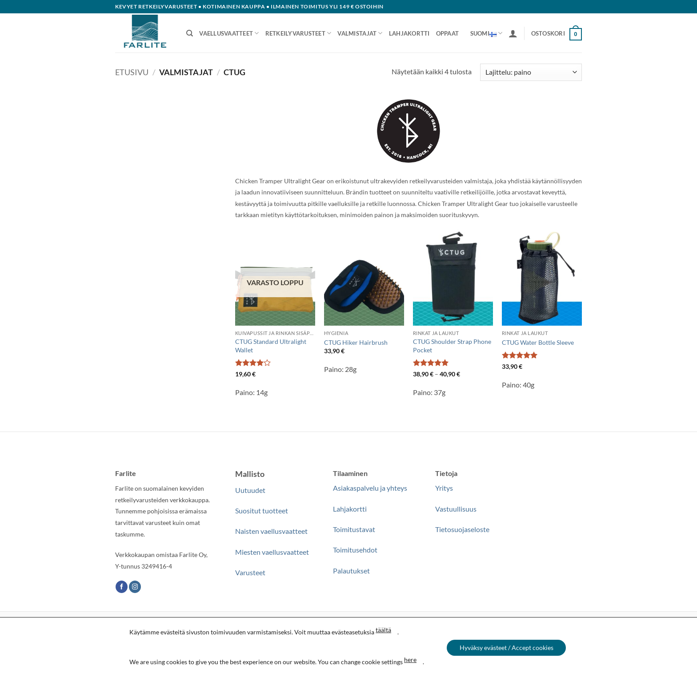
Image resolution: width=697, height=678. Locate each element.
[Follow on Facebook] (122, 587)
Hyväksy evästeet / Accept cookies (506, 647)
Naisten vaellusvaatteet (271, 531)
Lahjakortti (409, 33)
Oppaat (447, 33)
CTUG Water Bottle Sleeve (538, 342)
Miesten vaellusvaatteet (272, 552)
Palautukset (351, 570)
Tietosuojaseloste (462, 529)
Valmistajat (359, 33)
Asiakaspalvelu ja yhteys (370, 488)
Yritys (444, 488)
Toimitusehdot (355, 549)
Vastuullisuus (456, 508)
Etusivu (131, 72)
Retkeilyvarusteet (298, 33)
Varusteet (250, 572)
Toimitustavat (354, 529)
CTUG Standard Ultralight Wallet (270, 346)
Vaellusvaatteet (229, 33)
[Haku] (189, 33)
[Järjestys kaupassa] (531, 72)
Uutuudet (250, 490)
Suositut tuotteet (261, 510)
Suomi (486, 33)
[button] (513, 33)
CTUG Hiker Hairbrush (356, 342)
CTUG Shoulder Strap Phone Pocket (452, 346)
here (409, 659)
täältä (382, 630)
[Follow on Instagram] (135, 587)
